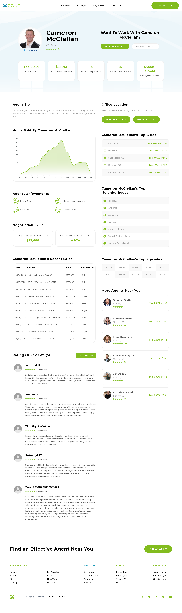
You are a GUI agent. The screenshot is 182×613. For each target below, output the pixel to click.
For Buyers (82, 5)
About (116, 5)
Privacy (61, 596)
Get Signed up (160, 579)
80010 (149, 274)
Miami (50, 575)
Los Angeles (53, 572)
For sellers (121, 572)
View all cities (90, 565)
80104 (149, 267)
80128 (135, 267)
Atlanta (14, 572)
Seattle (88, 582)
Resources (121, 582)
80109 (109, 267)
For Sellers (66, 5)
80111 (108, 274)
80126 (162, 274)
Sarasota (88, 579)
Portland (51, 582)
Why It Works (100, 5)
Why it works (123, 579)
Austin (13, 575)
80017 (122, 267)
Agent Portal (159, 572)
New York (52, 579)
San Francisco (91, 575)
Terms (51, 596)
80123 (162, 267)
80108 (122, 274)
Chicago (14, 582)
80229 (135, 274)
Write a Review (86, 355)
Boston (13, 579)
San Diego (89, 572)
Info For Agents (161, 575)
